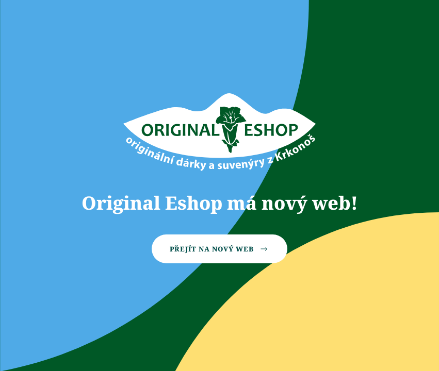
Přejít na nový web (219, 249)
